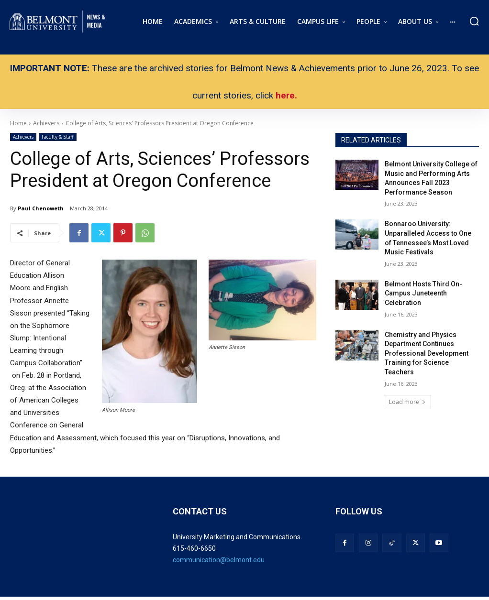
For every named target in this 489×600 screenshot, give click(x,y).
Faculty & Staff (58, 137)
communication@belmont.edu (219, 560)
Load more (407, 402)
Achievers (23, 137)
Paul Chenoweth (41, 208)
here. (286, 95)
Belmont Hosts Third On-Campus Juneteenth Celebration (423, 293)
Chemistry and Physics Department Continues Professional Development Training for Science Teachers (426, 353)
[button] (474, 21)
